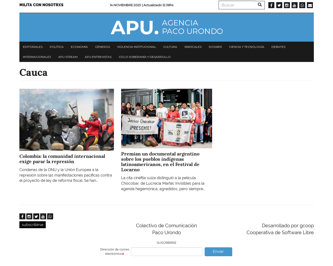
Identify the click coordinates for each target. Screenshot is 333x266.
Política (57, 47)
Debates (278, 47)
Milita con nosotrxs (41, 5)
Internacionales (37, 57)
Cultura (170, 47)
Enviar (218, 251)
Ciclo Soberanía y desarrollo (145, 57)
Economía (79, 47)
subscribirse (32, 224)
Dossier (215, 47)
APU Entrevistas (98, 57)
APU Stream (68, 57)
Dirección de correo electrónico (114, 252)
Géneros (102, 47)
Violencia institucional (136, 47)
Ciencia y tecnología (246, 47)
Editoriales (33, 47)
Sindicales (193, 47)
